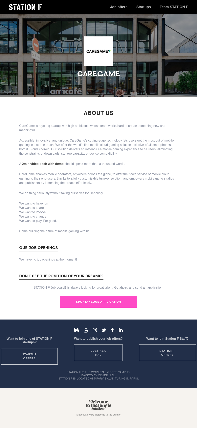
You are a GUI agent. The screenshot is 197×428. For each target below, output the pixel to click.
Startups (143, 7)
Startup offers (29, 356)
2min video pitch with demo (43, 163)
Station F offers (168, 352)
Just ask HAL (98, 352)
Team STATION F (174, 7)
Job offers (118, 7)
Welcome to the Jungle (107, 414)
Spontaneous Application (98, 301)
